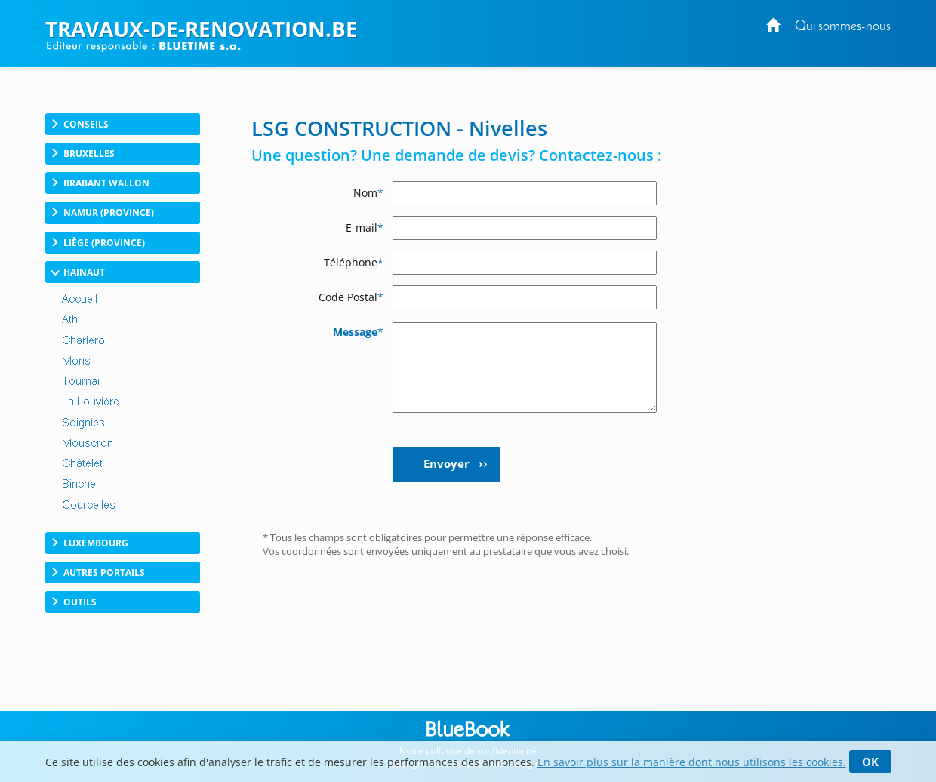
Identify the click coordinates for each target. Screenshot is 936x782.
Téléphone (353, 262)
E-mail (364, 227)
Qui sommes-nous (843, 27)
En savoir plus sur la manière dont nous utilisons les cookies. (691, 762)
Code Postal (351, 297)
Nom (368, 193)
